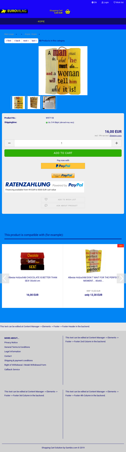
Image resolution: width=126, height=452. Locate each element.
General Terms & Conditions (17, 347)
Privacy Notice (11, 342)
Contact (8, 356)
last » (34, 40)
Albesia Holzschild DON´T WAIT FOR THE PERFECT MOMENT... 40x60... (93, 279)
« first (8, 40)
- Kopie (41, 21)
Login (105, 2)
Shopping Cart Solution (52, 447)
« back (17, 40)
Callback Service (12, 369)
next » (26, 40)
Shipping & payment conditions (18, 360)
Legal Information (12, 351)
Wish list (119, 2)
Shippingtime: (10, 122)
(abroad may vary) (67, 122)
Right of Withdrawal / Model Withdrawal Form (25, 365)
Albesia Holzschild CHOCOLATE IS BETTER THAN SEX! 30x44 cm (32, 279)
